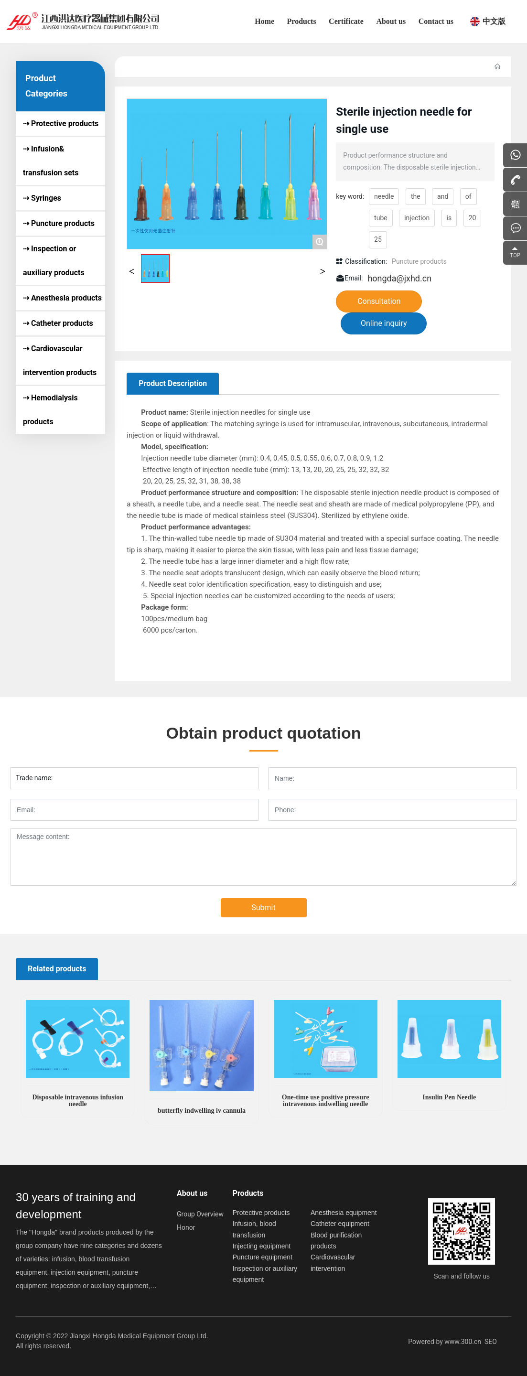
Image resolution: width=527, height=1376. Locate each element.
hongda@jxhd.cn (399, 278)
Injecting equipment (261, 1246)
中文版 (494, 21)
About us (192, 1193)
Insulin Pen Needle (449, 1097)
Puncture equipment (262, 1257)
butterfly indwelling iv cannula (202, 1110)
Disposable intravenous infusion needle (77, 1100)
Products (248, 1193)
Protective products (261, 1212)
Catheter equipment (340, 1223)
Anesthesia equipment (344, 1212)
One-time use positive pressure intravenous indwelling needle (325, 1100)
